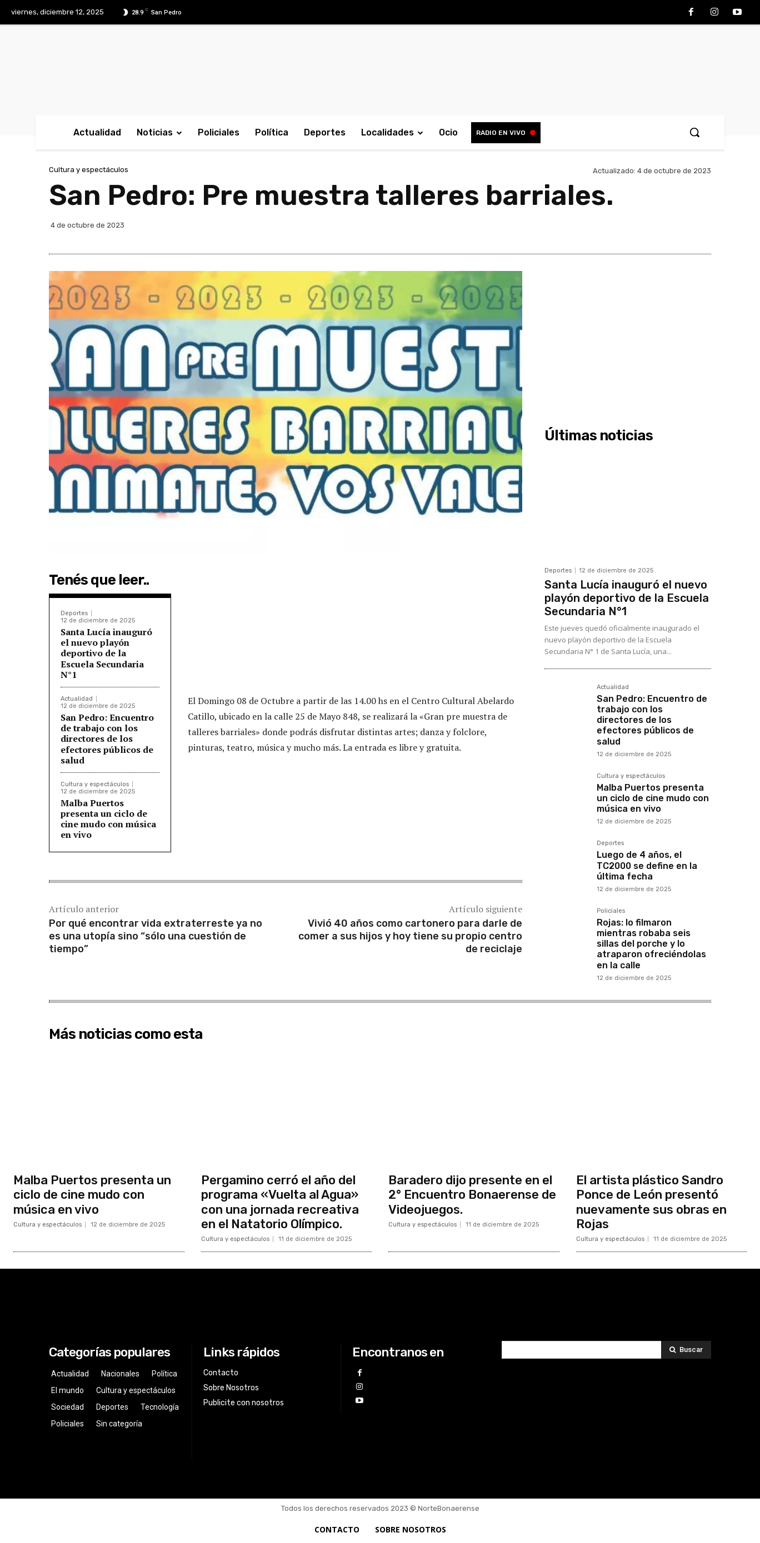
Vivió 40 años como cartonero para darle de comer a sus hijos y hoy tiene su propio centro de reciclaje (410, 936)
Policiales (611, 911)
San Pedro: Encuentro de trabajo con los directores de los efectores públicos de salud (107, 738)
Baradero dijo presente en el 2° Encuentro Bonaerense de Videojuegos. (472, 1195)
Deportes (74, 613)
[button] (694, 132)
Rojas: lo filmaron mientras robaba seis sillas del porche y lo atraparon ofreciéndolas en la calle (651, 944)
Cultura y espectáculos (88, 169)
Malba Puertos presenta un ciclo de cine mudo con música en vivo (108, 819)
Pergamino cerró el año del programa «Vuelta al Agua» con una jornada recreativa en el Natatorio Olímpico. (280, 1202)
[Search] (686, 1350)
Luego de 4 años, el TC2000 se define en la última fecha (647, 865)
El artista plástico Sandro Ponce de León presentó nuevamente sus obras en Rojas (651, 1202)
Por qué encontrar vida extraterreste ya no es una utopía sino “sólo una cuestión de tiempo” (155, 936)
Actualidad (77, 699)
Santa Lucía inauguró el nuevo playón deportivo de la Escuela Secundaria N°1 (106, 653)
